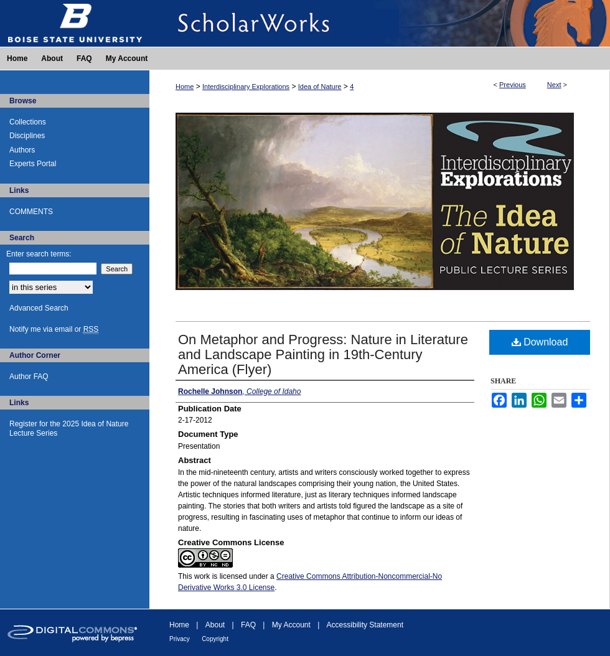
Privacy (179, 638)
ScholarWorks (379, 23)
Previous (512, 84)
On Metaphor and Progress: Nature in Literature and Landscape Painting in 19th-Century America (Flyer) (323, 354)
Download (540, 342)
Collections (27, 122)
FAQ (248, 625)
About (215, 625)
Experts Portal (32, 163)
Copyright (215, 638)
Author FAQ (29, 376)
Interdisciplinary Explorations (245, 86)
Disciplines (27, 135)
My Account (291, 625)
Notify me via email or (53, 329)
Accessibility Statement (365, 625)
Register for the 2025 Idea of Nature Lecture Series (68, 428)
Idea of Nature (320, 86)
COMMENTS (31, 211)
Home (185, 86)
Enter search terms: (39, 254)
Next (554, 84)
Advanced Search (38, 308)
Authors (22, 150)
